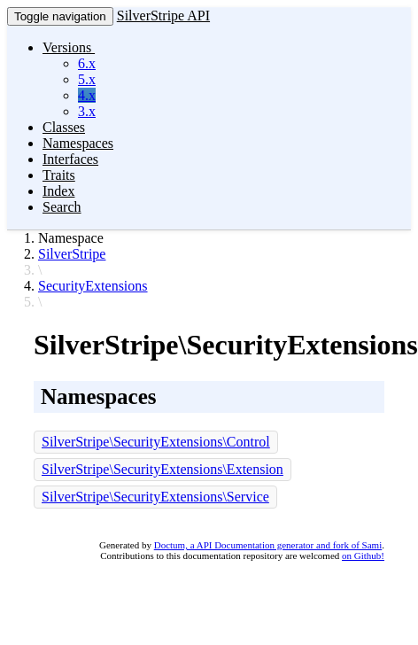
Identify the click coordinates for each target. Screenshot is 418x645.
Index (58, 190)
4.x (87, 95)
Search (62, 206)
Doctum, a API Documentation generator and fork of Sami (268, 545)
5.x (87, 79)
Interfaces (70, 159)
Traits (59, 175)
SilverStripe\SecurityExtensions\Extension (162, 469)
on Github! (363, 555)
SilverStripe (71, 253)
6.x (87, 63)
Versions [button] (69, 47)
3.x (87, 111)
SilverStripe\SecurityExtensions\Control (156, 441)
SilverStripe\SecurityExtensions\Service (155, 496)
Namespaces (78, 143)
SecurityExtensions (93, 285)
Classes (64, 127)
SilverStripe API (163, 15)
